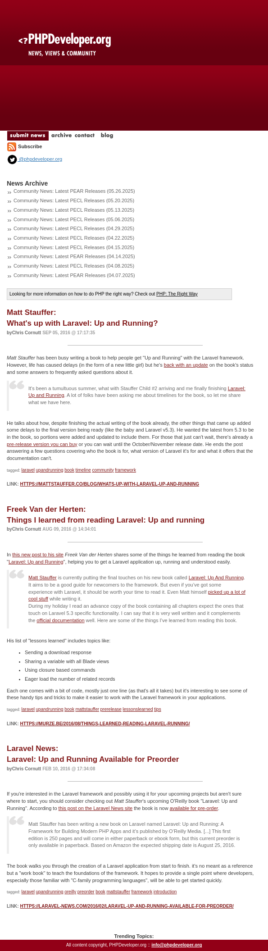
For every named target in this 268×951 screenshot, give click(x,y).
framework (125, 470)
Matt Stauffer (42, 577)
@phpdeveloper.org (34, 159)
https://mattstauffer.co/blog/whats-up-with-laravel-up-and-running (109, 484)
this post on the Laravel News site (95, 808)
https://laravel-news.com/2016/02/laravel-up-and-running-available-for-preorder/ (126, 906)
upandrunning (50, 470)
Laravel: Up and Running (36, 561)
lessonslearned (138, 709)
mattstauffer (87, 709)
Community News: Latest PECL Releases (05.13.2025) (74, 210)
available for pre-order (194, 808)
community (103, 470)
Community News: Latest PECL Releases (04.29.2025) (74, 228)
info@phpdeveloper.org (176, 944)
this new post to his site (38, 554)
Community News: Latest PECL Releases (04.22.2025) (74, 238)
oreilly (70, 891)
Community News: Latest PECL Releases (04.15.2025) (74, 247)
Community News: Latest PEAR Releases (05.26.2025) (74, 191)
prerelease (111, 709)
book (69, 470)
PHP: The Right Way (177, 293)
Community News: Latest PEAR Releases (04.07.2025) (74, 275)
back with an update (186, 365)
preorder (86, 891)
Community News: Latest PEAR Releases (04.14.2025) (74, 256)
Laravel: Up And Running (216, 577)
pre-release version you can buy (42, 444)
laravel (28, 470)
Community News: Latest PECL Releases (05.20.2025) (74, 200)
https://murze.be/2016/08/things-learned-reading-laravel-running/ (105, 723)
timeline (83, 470)
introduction (165, 891)
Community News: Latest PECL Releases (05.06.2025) (74, 219)
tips (157, 709)
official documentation (60, 620)
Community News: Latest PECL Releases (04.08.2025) (74, 265)
